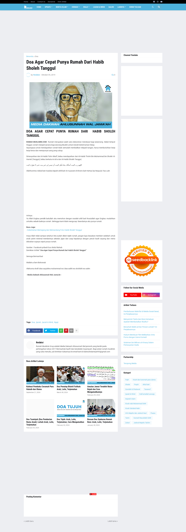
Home (26, 2)
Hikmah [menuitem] (75, 7)
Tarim (127, 418)
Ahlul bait (146, 384)
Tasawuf (147, 389)
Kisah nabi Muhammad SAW (135, 404)
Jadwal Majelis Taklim (142, 423)
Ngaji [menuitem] (85, 7)
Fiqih (127, 380)
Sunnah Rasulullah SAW (142, 418)
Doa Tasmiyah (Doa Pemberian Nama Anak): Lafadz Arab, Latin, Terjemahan (40, 422)
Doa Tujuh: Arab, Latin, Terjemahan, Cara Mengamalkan (70, 420)
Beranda (29, 56)
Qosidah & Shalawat (132, 389)
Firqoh (136, 384)
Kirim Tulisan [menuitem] (135, 7)
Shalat (127, 384)
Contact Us (41, 2)
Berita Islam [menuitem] (61, 7)
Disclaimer (51, 2)
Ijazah (38, 322)
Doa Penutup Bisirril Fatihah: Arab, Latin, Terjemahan (69, 387)
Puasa (153, 413)
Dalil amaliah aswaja (146, 394)
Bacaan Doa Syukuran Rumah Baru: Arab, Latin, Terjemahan (100, 420)
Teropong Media (130, 363)
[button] (153, 7)
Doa (36, 56)
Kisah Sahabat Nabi (132, 408)
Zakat (127, 423)
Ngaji (56, 322)
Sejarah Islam (130, 399)
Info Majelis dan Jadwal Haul (135, 413)
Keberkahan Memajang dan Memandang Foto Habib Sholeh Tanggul (54, 230)
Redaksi (40, 342)
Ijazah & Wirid (47, 322)
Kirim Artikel (62, 2)
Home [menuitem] (39, 7)
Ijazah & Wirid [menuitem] (99, 7)
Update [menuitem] (48, 7)
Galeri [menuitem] (111, 7)
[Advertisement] (93, 32)
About (33, 2)
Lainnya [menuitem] (121, 7)
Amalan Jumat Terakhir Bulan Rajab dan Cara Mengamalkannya (99, 389)
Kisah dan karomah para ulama (144, 380)
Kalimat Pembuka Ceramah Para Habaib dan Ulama (40, 387)
